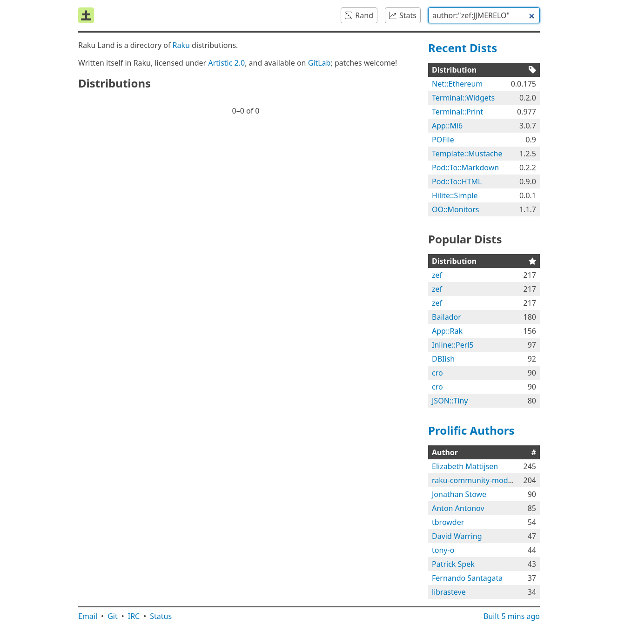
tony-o (443, 550)
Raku (181, 45)
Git (112, 616)
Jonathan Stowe (459, 494)
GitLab (319, 63)
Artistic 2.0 (226, 63)
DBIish (443, 359)
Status (161, 616)
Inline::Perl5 (453, 345)
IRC (134, 616)
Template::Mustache (467, 153)
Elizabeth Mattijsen (465, 466)
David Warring (457, 536)
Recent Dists (462, 47)
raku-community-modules (477, 480)
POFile (443, 139)
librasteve (449, 592)
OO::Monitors (455, 209)
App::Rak (447, 331)
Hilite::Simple (454, 195)
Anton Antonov (458, 508)
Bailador (446, 317)
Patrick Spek (453, 564)
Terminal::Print (457, 112)
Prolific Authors (471, 430)
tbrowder (448, 522)
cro (437, 373)
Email (87, 616)
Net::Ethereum (457, 84)
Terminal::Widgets (463, 98)
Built (512, 616)
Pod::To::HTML (457, 181)
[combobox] (484, 15)
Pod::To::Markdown (465, 167)
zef (437, 275)
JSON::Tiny (450, 401)
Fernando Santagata (467, 578)
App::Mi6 (447, 126)
